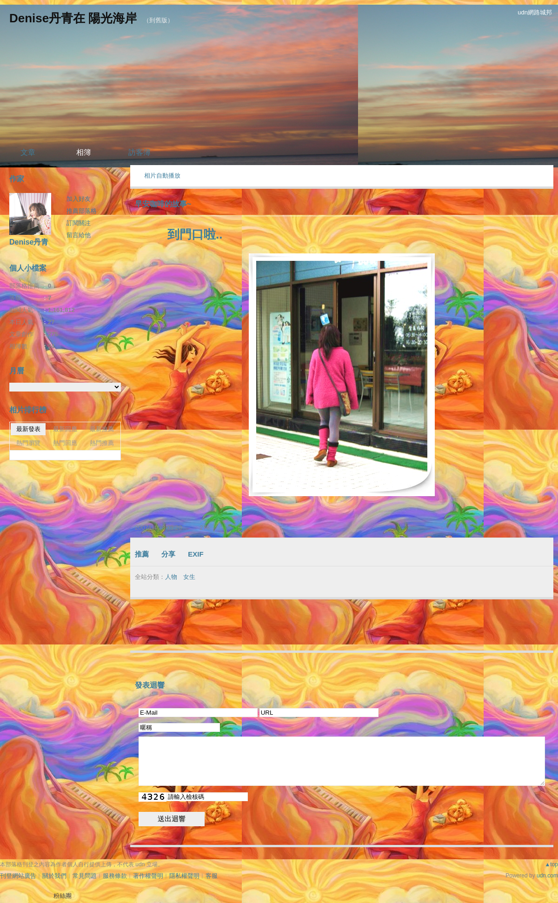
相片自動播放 (162, 175)
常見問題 (85, 875)
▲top (551, 864)
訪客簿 (139, 152)
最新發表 (28, 428)
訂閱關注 (78, 222)
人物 (171, 576)
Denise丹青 (28, 242)
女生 (189, 576)
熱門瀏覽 (28, 442)
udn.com (547, 875)
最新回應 (65, 428)
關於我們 (54, 875)
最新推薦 (102, 428)
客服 (212, 875)
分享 (168, 554)
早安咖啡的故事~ (163, 204)
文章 (27, 152)
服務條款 (115, 875)
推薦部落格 (81, 210)
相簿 (83, 152)
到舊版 (158, 20)
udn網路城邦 (535, 12)
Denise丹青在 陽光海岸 (73, 18)
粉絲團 (62, 895)
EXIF (195, 554)
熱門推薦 (102, 442)
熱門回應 (65, 442)
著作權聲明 (148, 875)
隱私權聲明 (184, 875)
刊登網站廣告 (18, 875)
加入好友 (78, 198)
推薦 (142, 554)
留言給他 (78, 235)
